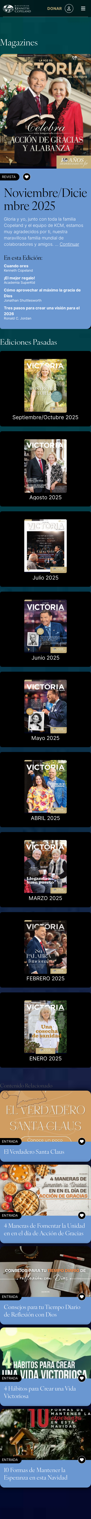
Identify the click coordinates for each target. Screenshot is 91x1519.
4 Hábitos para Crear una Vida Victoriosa (40, 1392)
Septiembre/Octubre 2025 (45, 417)
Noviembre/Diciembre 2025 (45, 199)
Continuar (69, 244)
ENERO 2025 (45, 1058)
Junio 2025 (45, 657)
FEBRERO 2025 (45, 978)
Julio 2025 (45, 577)
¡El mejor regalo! (19, 278)
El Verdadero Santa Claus (34, 1151)
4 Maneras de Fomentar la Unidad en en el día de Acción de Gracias (44, 1229)
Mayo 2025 (45, 738)
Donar (54, 8)
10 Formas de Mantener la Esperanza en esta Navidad (35, 1473)
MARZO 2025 (45, 898)
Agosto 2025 (45, 497)
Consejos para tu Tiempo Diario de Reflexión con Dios (42, 1310)
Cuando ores (16, 265)
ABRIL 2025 (45, 818)
